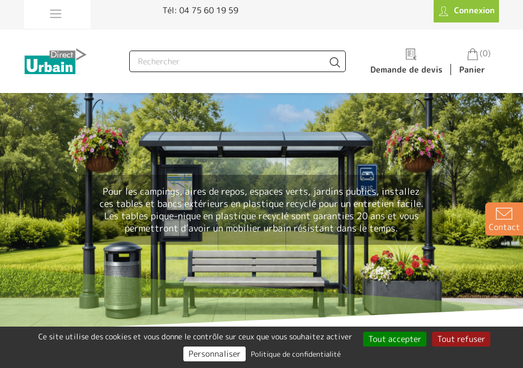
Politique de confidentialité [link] (296, 354)
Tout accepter (394, 338)
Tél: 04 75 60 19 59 (200, 10)
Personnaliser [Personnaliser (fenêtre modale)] (214, 353)
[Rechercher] (237, 61)
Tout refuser (461, 338)
